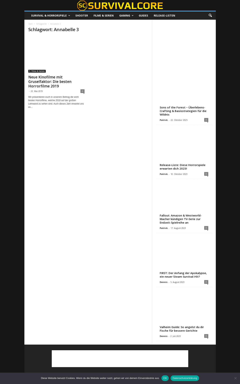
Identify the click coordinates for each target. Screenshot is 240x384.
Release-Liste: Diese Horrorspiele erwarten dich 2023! (183, 166)
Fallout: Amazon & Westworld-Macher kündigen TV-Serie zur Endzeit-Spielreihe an (181, 218)
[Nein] (235, 378)
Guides (143, 15)
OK (165, 378)
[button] (210, 15)
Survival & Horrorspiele (50, 15)
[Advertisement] (184, 46)
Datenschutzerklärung (184, 378)
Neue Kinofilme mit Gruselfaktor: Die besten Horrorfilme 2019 (49, 82)
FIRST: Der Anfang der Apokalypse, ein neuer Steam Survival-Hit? (183, 274)
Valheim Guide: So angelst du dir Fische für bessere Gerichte (182, 328)
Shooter (81, 15)
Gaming (126, 15)
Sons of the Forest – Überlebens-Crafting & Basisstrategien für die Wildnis (183, 110)
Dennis (163, 282)
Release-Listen (164, 15)
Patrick (164, 120)
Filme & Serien (104, 15)
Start (30, 24)
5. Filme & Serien (37, 71)
